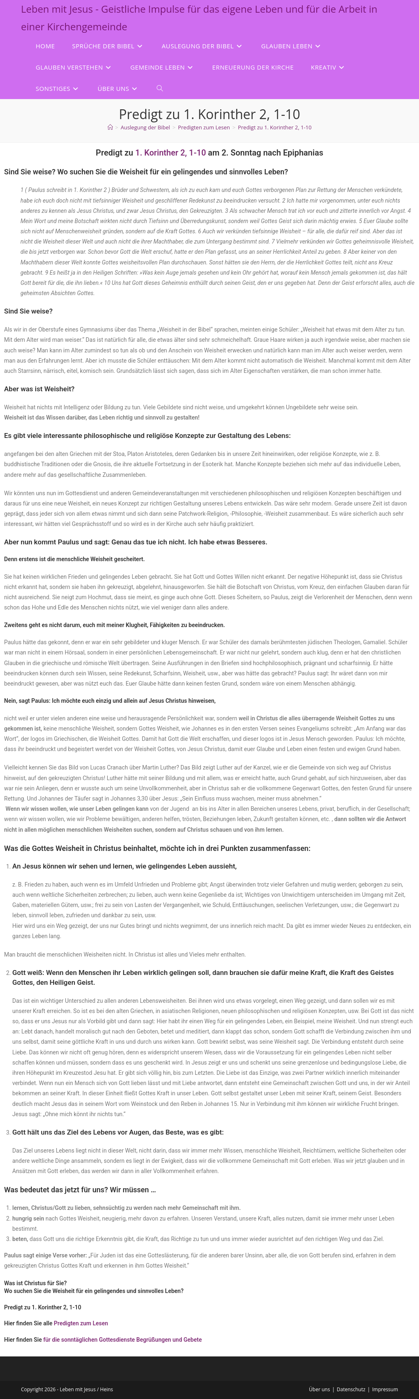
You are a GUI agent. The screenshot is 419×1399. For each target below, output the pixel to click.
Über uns (319, 1389)
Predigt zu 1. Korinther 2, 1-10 (274, 127)
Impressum (385, 1389)
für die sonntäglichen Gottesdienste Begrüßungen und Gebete (122, 1339)
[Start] (110, 127)
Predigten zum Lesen (81, 1323)
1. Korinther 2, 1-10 (170, 153)
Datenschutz (351, 1389)
